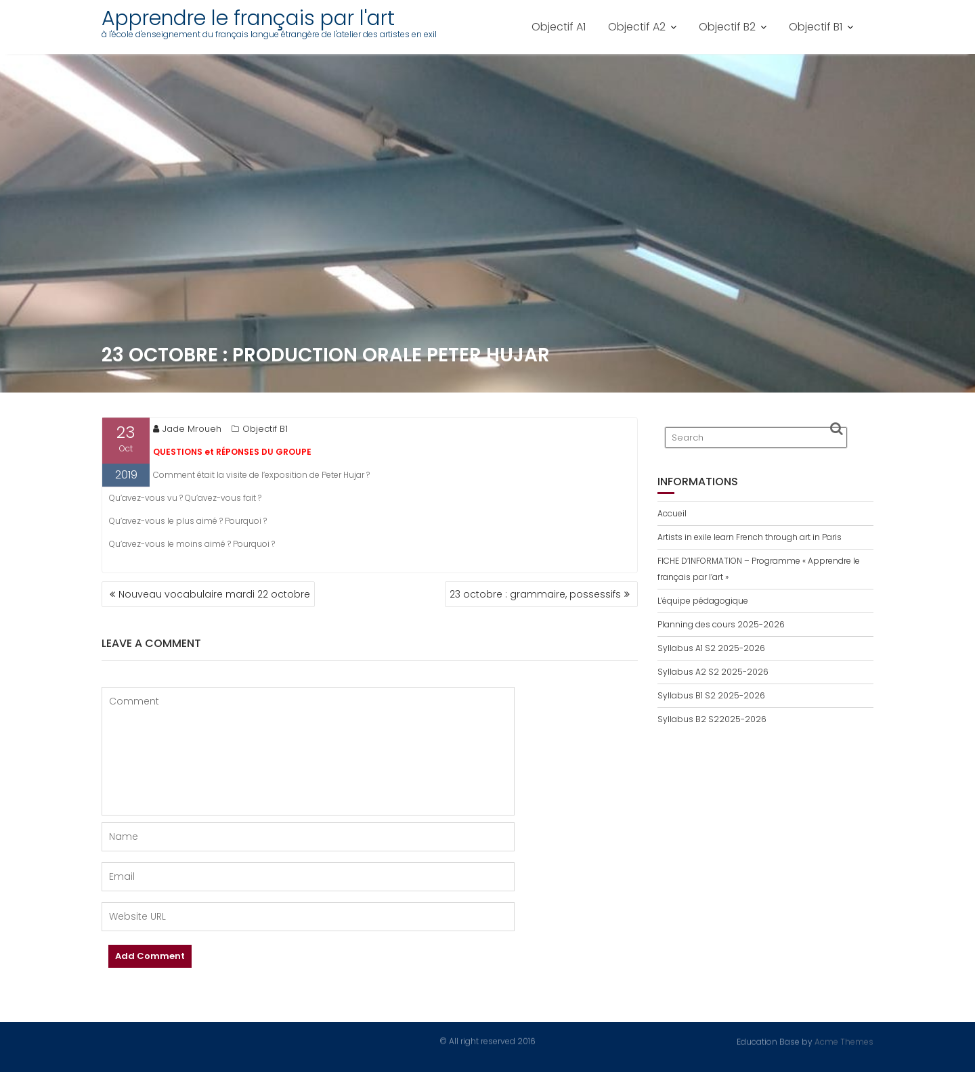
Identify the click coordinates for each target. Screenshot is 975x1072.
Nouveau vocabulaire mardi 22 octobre (214, 594)
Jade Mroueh (187, 430)
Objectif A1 (559, 27)
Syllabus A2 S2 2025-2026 (712, 671)
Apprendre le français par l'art (248, 18)
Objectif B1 (815, 27)
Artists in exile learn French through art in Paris (749, 537)
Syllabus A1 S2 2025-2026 (711, 648)
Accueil (672, 513)
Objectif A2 (637, 27)
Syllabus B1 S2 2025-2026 (711, 695)
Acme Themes (844, 1041)
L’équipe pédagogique (702, 600)
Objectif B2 (727, 27)
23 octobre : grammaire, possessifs (535, 594)
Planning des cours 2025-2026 (721, 624)
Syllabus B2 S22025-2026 (711, 719)
